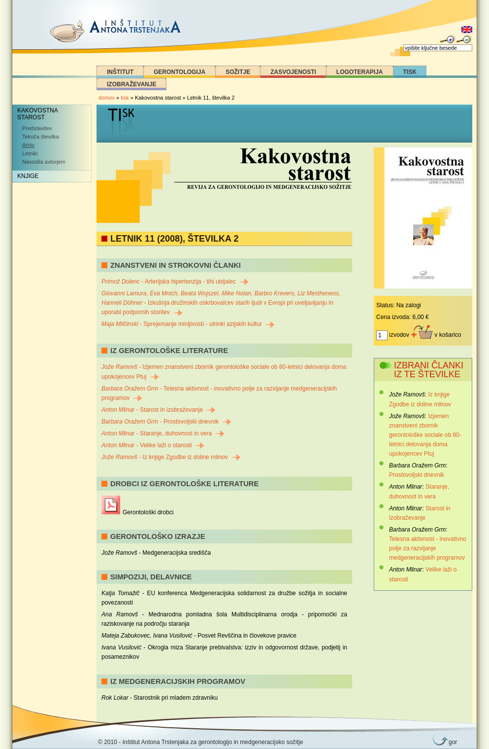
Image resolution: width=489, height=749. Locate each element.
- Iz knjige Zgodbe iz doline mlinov (171, 457)
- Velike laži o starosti (152, 445)
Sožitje (238, 72)
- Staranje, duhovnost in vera (163, 433)
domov (106, 98)
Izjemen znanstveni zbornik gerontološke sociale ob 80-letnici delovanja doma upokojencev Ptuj (425, 435)
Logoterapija (359, 72)
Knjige (27, 176)
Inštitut (120, 72)
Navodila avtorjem (43, 162)
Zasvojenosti (293, 72)
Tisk (410, 72)
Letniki (30, 153)
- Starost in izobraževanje (158, 409)
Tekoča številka (40, 137)
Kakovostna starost (37, 114)
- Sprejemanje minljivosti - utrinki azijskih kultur (188, 324)
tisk (125, 98)
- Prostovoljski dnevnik (166, 421)
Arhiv (28, 145)
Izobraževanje (131, 84)
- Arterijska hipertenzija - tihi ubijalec (175, 281)
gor (451, 742)
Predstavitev (37, 128)
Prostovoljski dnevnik (416, 474)
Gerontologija (179, 72)
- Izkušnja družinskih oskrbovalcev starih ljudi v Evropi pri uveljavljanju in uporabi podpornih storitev (221, 303)
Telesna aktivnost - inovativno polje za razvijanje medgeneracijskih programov (427, 548)
